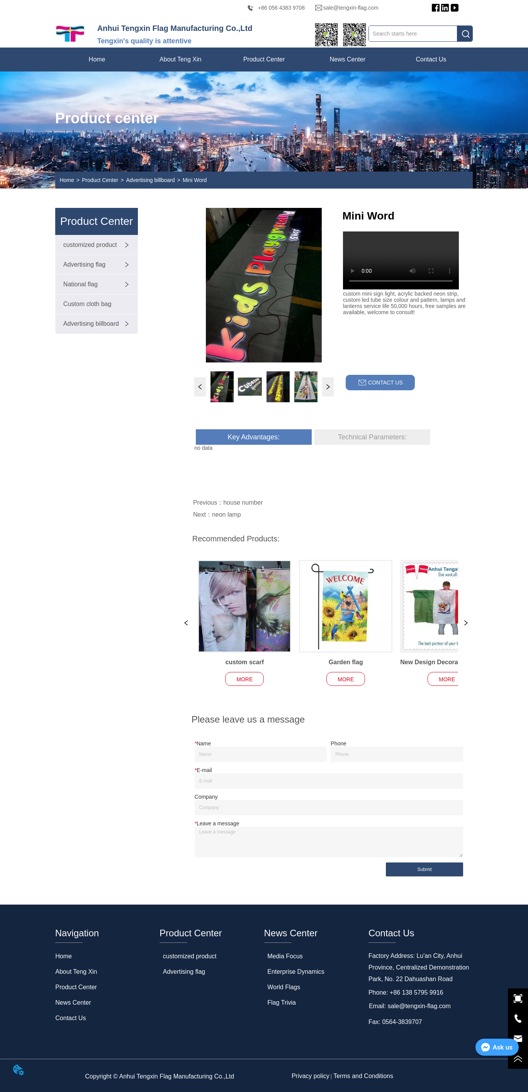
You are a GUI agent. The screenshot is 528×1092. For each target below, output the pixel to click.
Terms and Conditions (363, 1076)
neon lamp (226, 514)
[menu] (264, 59)
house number (243, 502)
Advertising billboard (150, 180)
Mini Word (195, 180)
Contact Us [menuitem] (431, 59)
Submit (424, 869)
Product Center (100, 180)
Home (66, 180)
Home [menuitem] (97, 59)
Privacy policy (310, 1076)
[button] (180, 59)
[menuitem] (180, 59)
